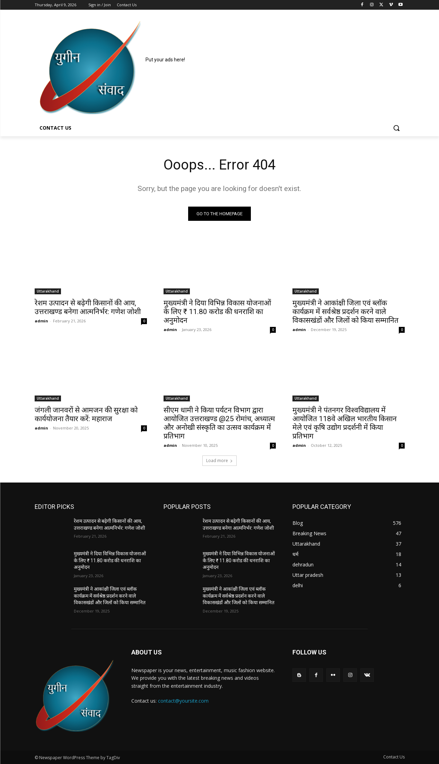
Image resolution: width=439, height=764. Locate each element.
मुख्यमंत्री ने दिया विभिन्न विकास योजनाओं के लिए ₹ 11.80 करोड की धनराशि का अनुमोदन (217, 311)
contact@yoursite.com (183, 700)
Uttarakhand (48, 291)
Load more (219, 460)
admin (41, 320)
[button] (396, 128)
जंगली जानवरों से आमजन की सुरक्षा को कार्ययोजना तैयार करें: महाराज (86, 414)
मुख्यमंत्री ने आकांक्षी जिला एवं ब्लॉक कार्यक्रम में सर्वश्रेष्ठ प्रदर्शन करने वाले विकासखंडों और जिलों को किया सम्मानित (345, 311)
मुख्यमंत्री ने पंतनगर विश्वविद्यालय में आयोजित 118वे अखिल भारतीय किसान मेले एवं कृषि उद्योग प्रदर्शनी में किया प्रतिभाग (344, 423)
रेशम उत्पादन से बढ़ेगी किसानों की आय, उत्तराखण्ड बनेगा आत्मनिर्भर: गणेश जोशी (88, 307)
